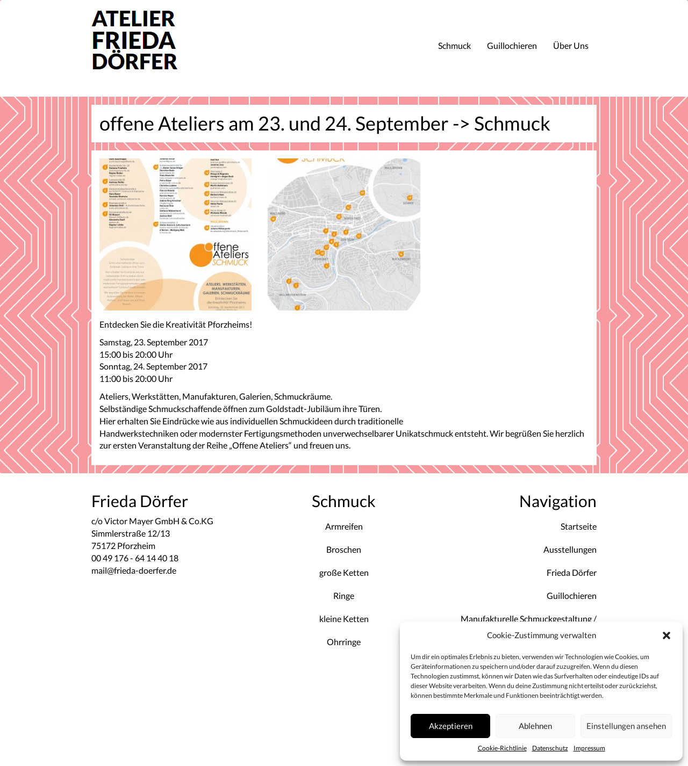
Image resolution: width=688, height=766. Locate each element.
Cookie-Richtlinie (502, 748)
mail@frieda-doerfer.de (133, 570)
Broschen (343, 549)
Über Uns (571, 45)
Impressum (589, 748)
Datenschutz (550, 748)
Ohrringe (344, 642)
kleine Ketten (344, 618)
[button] (666, 635)
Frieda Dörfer (572, 572)
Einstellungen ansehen (626, 726)
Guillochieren (512, 45)
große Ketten (344, 572)
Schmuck (454, 45)
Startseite (579, 526)
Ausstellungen (570, 549)
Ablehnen (535, 726)
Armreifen (344, 526)
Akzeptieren (450, 726)
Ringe (343, 595)
